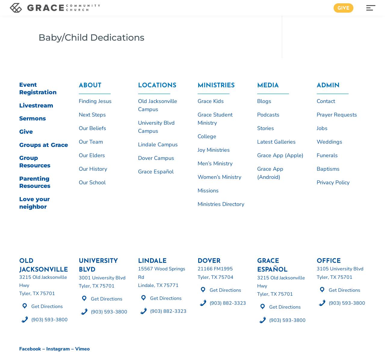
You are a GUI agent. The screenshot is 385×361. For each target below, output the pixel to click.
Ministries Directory (221, 204)
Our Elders (92, 155)
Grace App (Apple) (280, 155)
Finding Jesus (95, 101)
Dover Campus (156, 158)
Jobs (322, 128)
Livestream (36, 105)
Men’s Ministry (215, 163)
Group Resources (34, 161)
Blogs (264, 101)
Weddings (329, 141)
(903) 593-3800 (49, 319)
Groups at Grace (43, 145)
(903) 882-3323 (168, 311)
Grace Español (156, 171)
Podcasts (268, 114)
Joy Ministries (214, 150)
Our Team (91, 141)
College (207, 136)
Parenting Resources (34, 182)
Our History (93, 169)
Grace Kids (211, 101)
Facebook (30, 349)
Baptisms (328, 169)
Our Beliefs (92, 128)
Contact (326, 101)
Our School (92, 182)
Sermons (32, 118)
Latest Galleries (276, 141)
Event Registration (38, 88)
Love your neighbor (34, 203)
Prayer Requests (337, 114)
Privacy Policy (333, 182)
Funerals (327, 155)
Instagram (58, 349)
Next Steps (92, 114)
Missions (208, 190)
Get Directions (47, 306)
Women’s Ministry (219, 177)
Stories (265, 128)
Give (343, 8)
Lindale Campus (158, 144)
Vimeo (82, 349)
